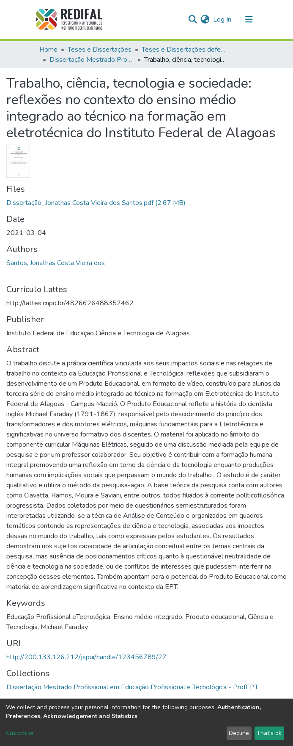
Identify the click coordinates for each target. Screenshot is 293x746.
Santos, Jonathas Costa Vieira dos (55, 263)
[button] (205, 19)
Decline (239, 733)
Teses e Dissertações (99, 49)
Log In (222, 19)
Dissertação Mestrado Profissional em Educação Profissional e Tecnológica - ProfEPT (91, 59)
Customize (19, 733)
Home (48, 49)
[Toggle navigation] (249, 19)
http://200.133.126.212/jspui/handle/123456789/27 (86, 657)
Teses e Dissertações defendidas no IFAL (184, 49)
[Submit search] (193, 19)
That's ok (269, 733)
